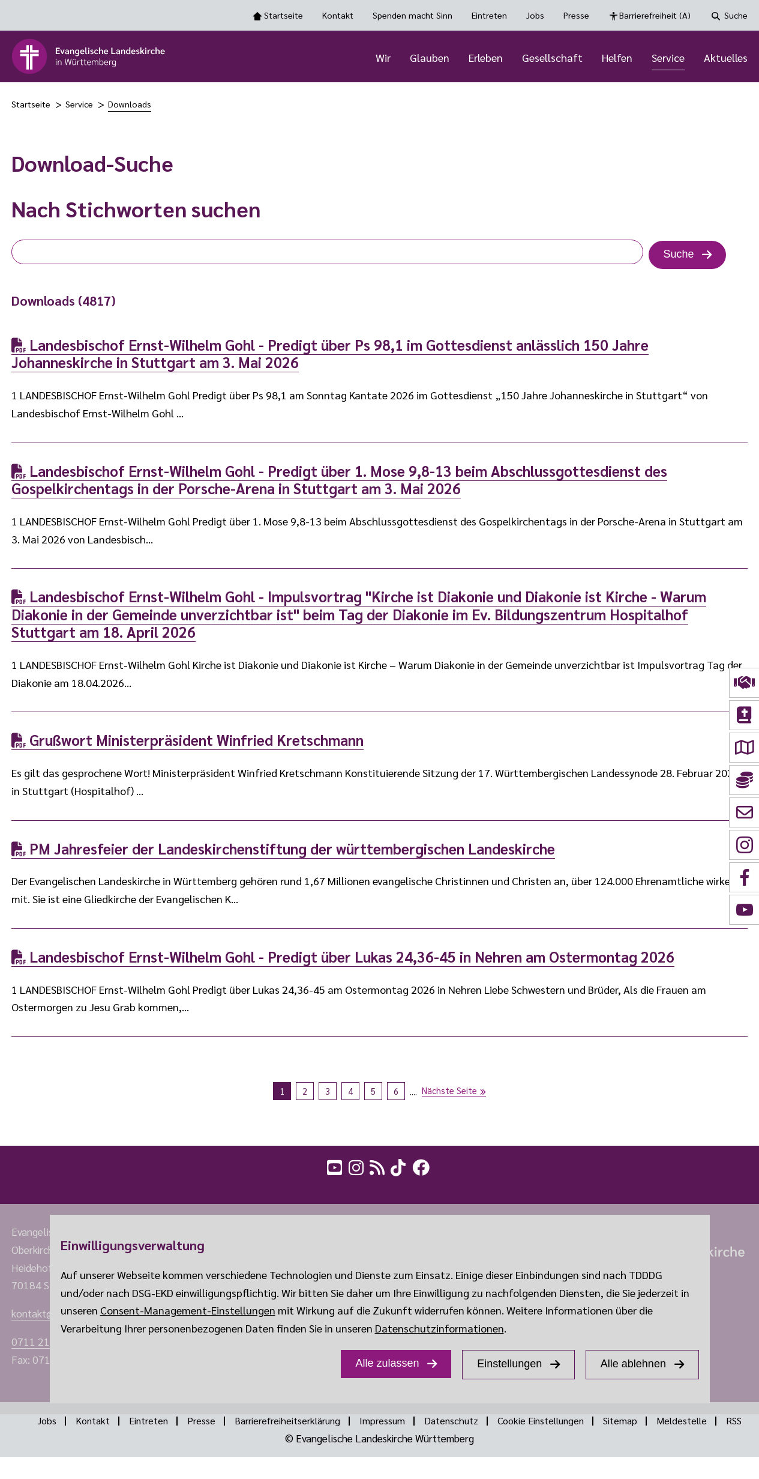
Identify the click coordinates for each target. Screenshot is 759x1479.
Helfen (617, 58)
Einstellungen (509, 1364)
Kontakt (337, 15)
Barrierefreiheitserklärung (300, 1424)
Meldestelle (712, 1424)
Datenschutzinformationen (439, 1328)
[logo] (89, 58)
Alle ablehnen (633, 1364)
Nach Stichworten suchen (135, 211)
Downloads (129, 107)
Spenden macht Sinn (412, 15)
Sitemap (647, 1424)
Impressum (399, 1424)
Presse (576, 15)
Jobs (535, 15)
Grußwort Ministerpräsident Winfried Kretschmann (187, 743)
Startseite (283, 15)
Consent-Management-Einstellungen (187, 1310)
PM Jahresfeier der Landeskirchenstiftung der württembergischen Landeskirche (283, 851)
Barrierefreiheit (655, 16)
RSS (389, 1442)
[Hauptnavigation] (467, 58)
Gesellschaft (552, 58)
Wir (383, 58)
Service (668, 58)
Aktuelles (726, 58)
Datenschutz (470, 1424)
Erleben (486, 58)
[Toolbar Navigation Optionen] (379, 15)
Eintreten (489, 15)
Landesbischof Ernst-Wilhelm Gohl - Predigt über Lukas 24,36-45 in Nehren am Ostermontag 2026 (342, 959)
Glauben (429, 58)
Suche (736, 15)
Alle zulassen (387, 1363)
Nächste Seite (449, 1092)
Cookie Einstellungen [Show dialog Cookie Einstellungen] (564, 1424)
